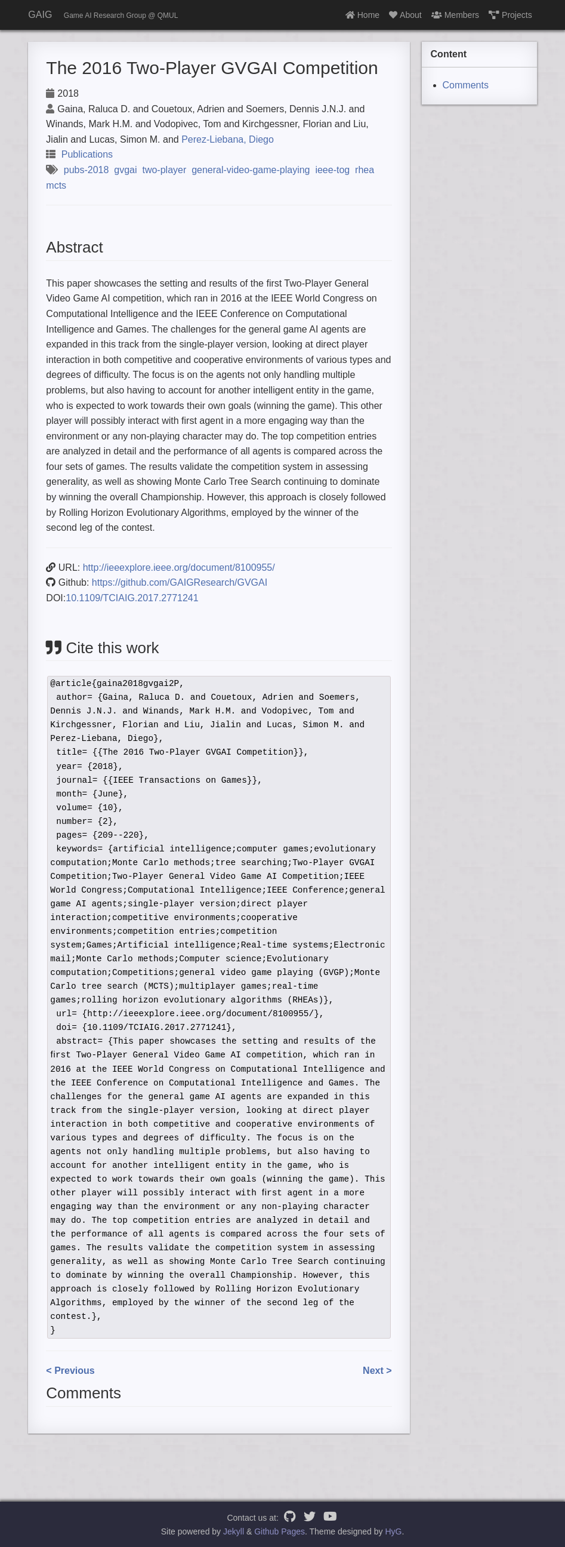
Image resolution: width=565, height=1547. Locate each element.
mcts (56, 185)
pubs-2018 (86, 170)
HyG (393, 1531)
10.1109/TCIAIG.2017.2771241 (132, 598)
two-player (164, 170)
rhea (364, 170)
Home (362, 15)
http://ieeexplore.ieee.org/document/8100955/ (179, 567)
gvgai (125, 170)
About (405, 15)
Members (455, 15)
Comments (466, 85)
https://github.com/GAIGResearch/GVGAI (179, 582)
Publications (87, 154)
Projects (510, 15)
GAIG (40, 15)
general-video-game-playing (251, 170)
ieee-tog (332, 170)
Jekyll (233, 1531)
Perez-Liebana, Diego (227, 139)
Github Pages (279, 1531)
